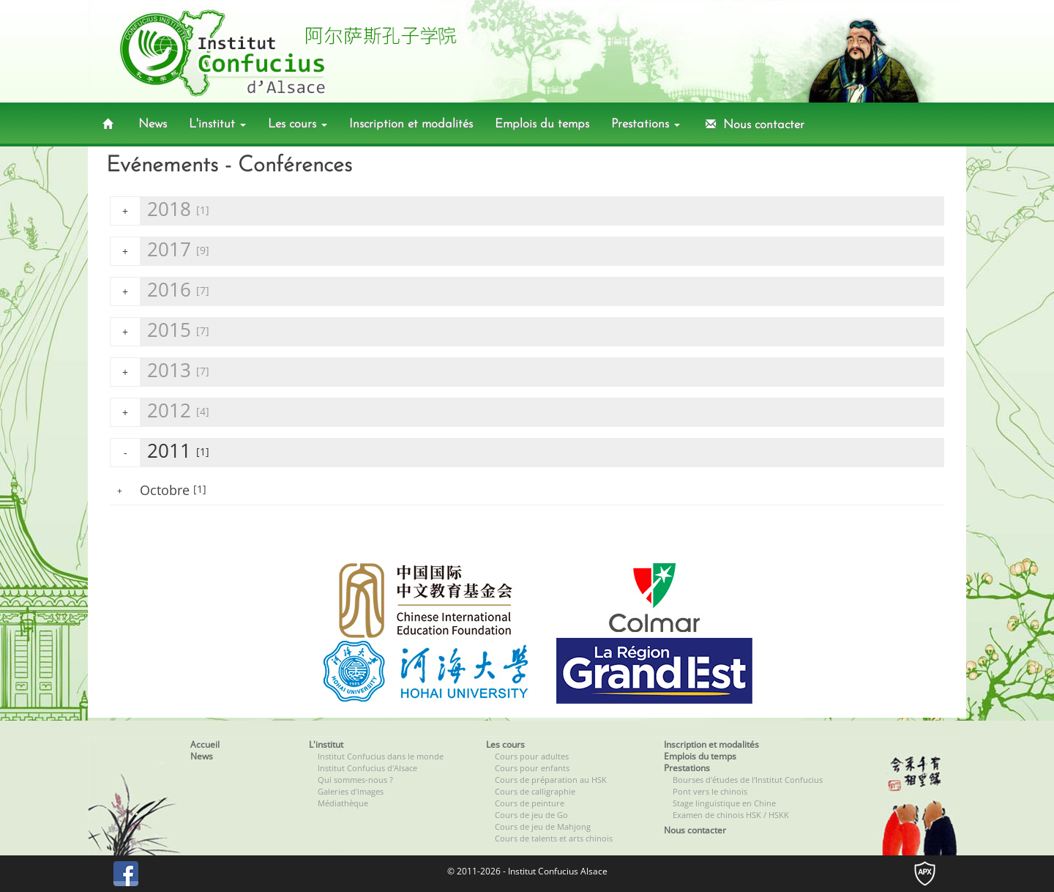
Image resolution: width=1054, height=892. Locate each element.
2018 (160, 210)
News (152, 124)
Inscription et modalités (411, 124)
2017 (160, 251)
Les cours (297, 124)
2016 (160, 291)
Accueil (205, 744)
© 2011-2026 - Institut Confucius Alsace (527, 871)
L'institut (217, 124)
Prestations (645, 124)
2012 (160, 412)
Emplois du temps (542, 124)
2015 (160, 331)
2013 (160, 371)
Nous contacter (753, 124)
